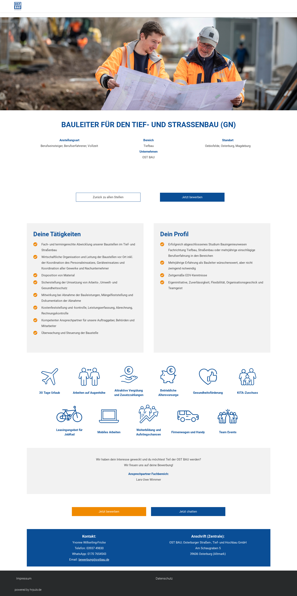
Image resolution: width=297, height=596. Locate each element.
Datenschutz (164, 578)
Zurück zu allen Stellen (108, 197)
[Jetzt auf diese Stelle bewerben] (190, 197)
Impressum (23, 578)
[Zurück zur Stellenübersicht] (106, 197)
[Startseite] (30, 6)
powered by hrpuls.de (28, 589)
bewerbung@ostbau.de (94, 559)
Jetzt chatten (188, 511)
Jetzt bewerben (192, 197)
